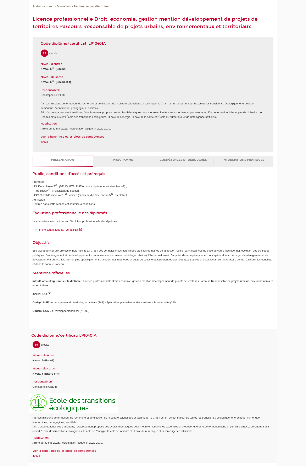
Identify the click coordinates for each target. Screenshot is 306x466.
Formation (64, 6)
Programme (123, 160)
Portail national (43, 6)
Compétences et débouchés (183, 160)
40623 (44, 141)
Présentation (62, 160)
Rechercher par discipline (91, 6)
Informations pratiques (243, 160)
